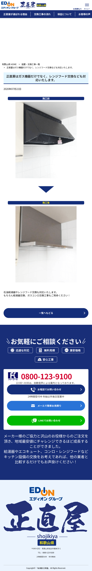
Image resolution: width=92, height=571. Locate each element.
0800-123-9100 (48, 552)
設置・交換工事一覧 (31, 64)
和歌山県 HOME (9, 64)
